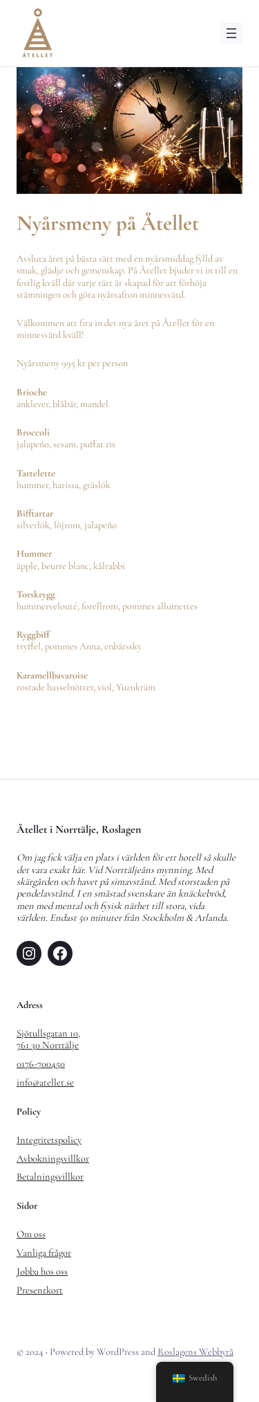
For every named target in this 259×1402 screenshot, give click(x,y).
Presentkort (40, 1290)
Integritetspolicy (49, 1140)
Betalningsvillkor (50, 1177)
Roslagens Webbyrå (195, 1352)
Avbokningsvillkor (53, 1159)
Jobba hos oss (42, 1271)
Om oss (31, 1234)
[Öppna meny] (231, 33)
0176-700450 (41, 1064)
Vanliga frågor (44, 1253)
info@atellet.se (45, 1082)
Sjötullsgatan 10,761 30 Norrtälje (48, 1039)
